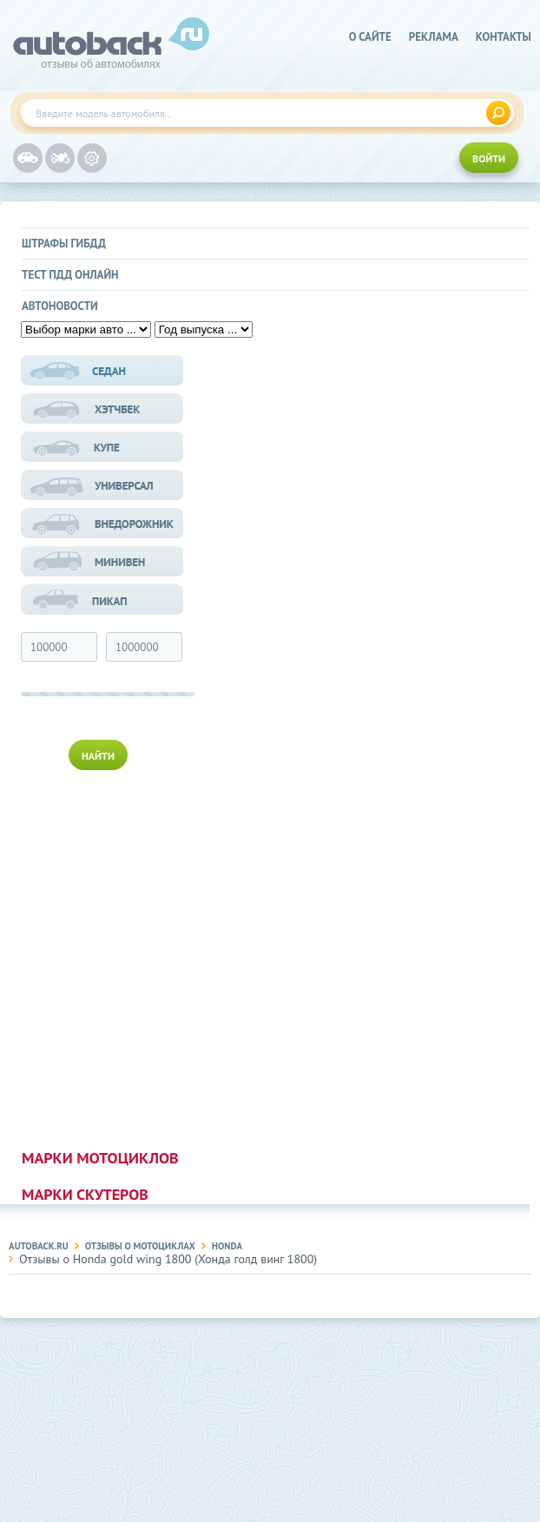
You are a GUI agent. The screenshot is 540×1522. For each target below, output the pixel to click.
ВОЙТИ (488, 158)
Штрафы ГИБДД (64, 243)
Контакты (503, 37)
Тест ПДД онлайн (70, 274)
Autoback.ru (39, 1246)
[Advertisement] (103, 956)
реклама (433, 37)
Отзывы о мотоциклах (140, 1246)
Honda (227, 1246)
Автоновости (60, 306)
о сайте (370, 37)
